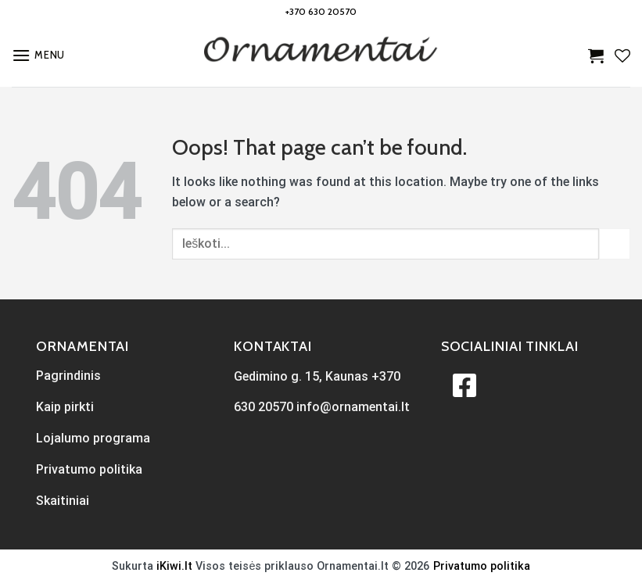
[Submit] (614, 243)
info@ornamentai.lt (353, 406)
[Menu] (38, 55)
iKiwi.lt (174, 566)
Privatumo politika (481, 566)
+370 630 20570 (321, 11)
